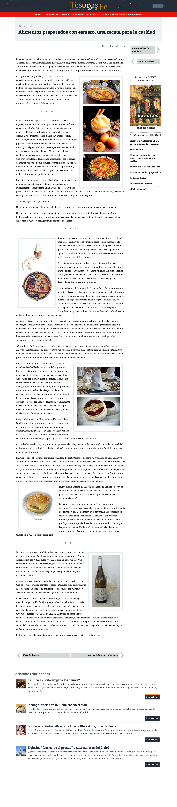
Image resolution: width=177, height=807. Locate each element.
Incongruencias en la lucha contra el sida (57, 705)
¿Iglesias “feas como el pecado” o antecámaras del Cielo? (68, 748)
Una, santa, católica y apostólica (145, 172)
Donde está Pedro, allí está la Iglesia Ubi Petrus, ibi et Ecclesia (72, 726)
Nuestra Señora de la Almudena (103, 655)
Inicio (38, 14)
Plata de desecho (31, 655)
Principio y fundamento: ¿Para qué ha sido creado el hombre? (144, 142)
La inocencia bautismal (141, 183)
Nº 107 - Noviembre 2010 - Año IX (145, 135)
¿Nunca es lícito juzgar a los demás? (54, 680)
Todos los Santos (138, 178)
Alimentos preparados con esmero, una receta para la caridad (142, 158)
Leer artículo (152, 697)
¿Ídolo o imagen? (138, 189)
